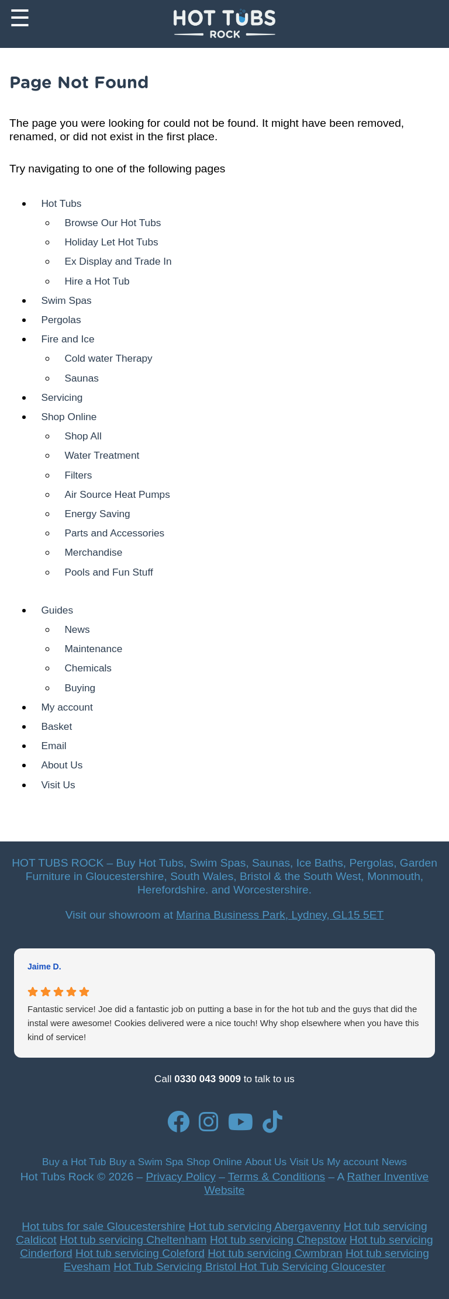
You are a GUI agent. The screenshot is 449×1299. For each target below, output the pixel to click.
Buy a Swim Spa (146, 1162)
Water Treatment (101, 455)
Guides (57, 610)
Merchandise (93, 552)
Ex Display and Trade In (117, 261)
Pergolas (61, 319)
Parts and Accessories (114, 533)
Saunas (81, 378)
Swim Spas (66, 300)
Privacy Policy (180, 1176)
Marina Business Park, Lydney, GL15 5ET (280, 915)
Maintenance (93, 648)
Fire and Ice (67, 339)
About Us (61, 765)
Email (53, 745)
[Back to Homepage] (224, 24)
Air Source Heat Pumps (117, 494)
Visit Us (58, 785)
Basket (56, 726)
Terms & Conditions (276, 1176)
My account (66, 707)
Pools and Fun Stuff (108, 572)
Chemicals (88, 668)
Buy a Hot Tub (74, 1162)
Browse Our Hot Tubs (112, 222)
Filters (78, 475)
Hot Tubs (61, 203)
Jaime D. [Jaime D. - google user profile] (44, 966)
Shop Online (68, 416)
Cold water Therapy (108, 358)
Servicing (61, 397)
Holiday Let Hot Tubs (111, 242)
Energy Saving (97, 513)
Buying (79, 688)
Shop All (82, 436)
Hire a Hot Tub (96, 281)
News (76, 629)
